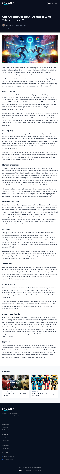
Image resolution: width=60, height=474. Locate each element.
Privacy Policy (5, 448)
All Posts (5, 12)
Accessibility (5, 445)
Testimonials (5, 440)
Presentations (5, 424)
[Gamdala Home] (8, 3)
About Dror (5, 438)
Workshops (5, 427)
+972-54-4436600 (9, 459)
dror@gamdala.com (9, 456)
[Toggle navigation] (56, 3)
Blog (3, 443)
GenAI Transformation (8, 429)
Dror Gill (8, 25)
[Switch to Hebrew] (50, 3)
